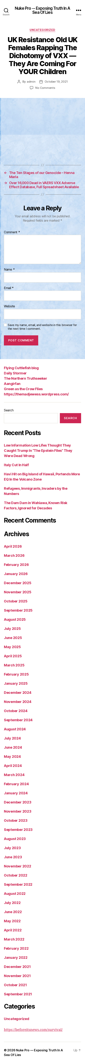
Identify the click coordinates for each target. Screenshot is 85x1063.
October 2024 (15, 711)
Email (9, 288)
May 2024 (12, 756)
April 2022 (12, 930)
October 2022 (15, 875)
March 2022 (14, 939)
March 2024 (14, 775)
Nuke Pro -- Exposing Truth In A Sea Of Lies (42, 10)
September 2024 (18, 720)
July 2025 (12, 629)
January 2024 (16, 793)
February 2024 (16, 784)
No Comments (45, 88)
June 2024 (13, 747)
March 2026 (14, 555)
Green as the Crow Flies (23, 389)
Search (8, 410)
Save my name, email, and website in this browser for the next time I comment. (42, 326)
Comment (12, 232)
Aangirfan (12, 384)
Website (9, 306)
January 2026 (16, 574)
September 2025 (18, 610)
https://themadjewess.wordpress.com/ (36, 394)
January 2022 (15, 957)
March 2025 (14, 665)
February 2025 (16, 674)
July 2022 (12, 903)
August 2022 (15, 894)
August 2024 (15, 729)
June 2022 (13, 912)
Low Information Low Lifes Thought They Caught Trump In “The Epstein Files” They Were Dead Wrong (38, 450)
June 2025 (13, 638)
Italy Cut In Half (16, 465)
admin (31, 81)
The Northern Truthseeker (25, 378)
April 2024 (13, 766)
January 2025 (16, 683)
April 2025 (13, 656)
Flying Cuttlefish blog (21, 368)
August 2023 (15, 839)
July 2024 (12, 738)
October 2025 (15, 601)
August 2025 (15, 619)
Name (9, 269)
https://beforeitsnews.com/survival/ (33, 1030)
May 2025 (12, 647)
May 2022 (12, 921)
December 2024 (17, 693)
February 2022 (16, 948)
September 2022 (18, 884)
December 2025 (17, 583)
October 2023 (15, 820)
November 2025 (17, 592)
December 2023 (17, 802)
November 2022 (17, 866)
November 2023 (17, 811)
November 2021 (17, 976)
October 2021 (15, 985)
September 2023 (18, 830)
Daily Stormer (15, 373)
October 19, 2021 (56, 81)
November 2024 (17, 702)
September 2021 (18, 994)
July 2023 (12, 848)
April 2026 (13, 546)
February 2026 (16, 565)
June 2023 (13, 857)
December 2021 (17, 967)
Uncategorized (42, 29)
